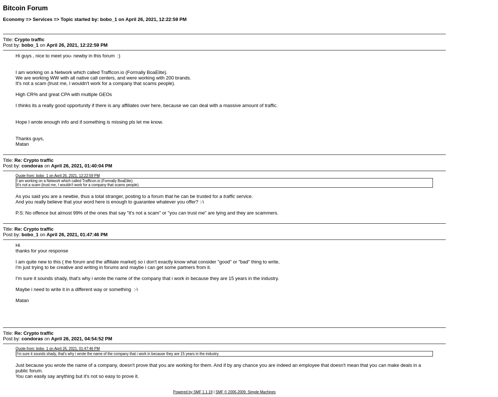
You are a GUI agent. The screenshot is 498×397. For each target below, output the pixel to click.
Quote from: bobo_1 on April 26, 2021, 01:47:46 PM (57, 349)
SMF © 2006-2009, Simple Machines (246, 392)
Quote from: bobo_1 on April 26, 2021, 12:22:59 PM (57, 176)
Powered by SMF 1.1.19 (193, 392)
